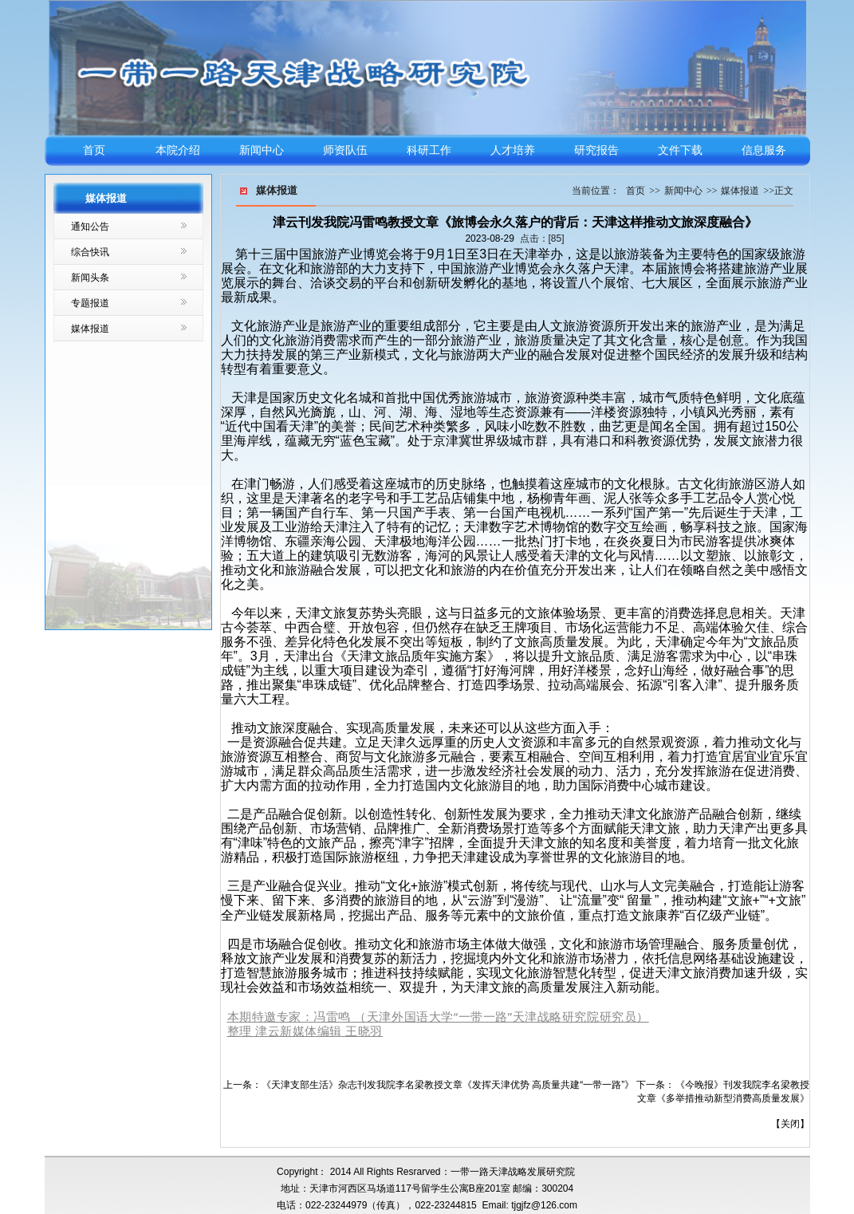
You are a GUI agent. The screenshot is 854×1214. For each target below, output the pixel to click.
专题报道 (90, 303)
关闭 (790, 1123)
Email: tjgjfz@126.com (529, 1205)
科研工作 (429, 150)
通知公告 (90, 226)
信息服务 (764, 150)
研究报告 (596, 150)
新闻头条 (90, 277)
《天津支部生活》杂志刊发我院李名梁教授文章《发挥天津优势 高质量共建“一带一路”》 (448, 1084)
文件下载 (680, 150)
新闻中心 (261, 150)
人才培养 (512, 150)
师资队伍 (345, 150)
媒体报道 (90, 328)
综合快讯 (90, 252)
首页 (94, 150)
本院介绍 (177, 150)
